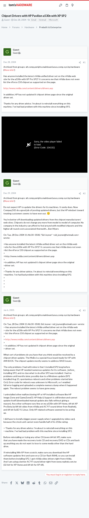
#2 (84, 193)
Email (33, 20)
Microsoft (53, 20)
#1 (84, 62)
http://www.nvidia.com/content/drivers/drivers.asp (28, 88)
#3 (84, 310)
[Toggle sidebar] (78, 5)
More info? (9, 70)
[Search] (84, 5)
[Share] (80, 62)
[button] (5, 5)
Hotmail (42, 20)
